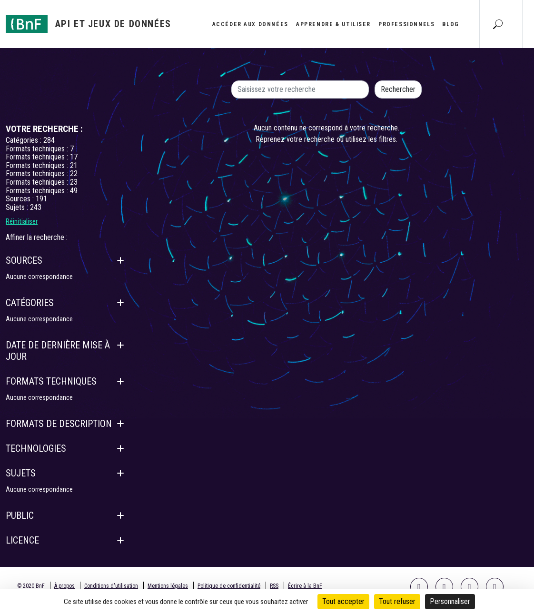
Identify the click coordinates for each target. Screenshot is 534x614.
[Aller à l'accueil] (88, 24)
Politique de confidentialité (229, 586)
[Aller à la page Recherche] (498, 24)
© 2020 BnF (31, 586)
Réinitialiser (22, 221)
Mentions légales (168, 586)
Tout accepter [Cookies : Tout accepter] (343, 601)
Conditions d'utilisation (111, 586)
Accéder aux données (250, 24)
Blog (450, 24)
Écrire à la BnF (305, 586)
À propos (64, 586)
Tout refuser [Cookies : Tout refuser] (397, 601)
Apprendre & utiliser (333, 24)
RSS (274, 586)
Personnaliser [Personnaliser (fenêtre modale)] (450, 601)
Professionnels (406, 24)
